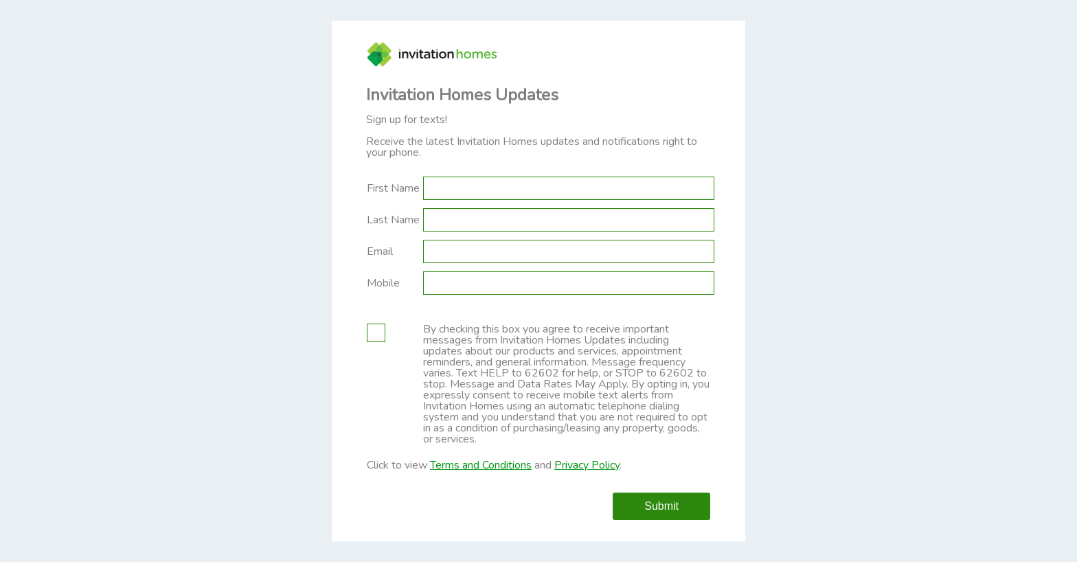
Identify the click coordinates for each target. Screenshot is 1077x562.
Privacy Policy (587, 465)
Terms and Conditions (481, 465)
